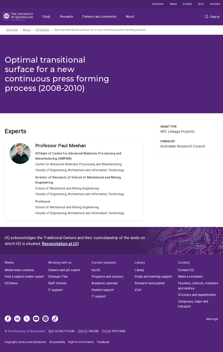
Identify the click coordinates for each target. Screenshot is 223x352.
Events (187, 3)
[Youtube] (36, 319)
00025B (94, 331)
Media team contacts (19, 270)
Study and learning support (153, 276)
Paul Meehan (74, 179)
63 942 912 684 (65, 331)
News (173, 3)
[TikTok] (55, 319)
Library (139, 270)
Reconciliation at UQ (60, 243)
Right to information (81, 342)
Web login (212, 319)
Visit (138, 290)
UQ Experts (42, 29)
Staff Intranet (57, 283)
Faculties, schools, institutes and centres (198, 285)
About (130, 16)
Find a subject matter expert (24, 276)
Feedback (103, 342)
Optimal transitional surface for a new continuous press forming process (100, 29)
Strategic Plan (58, 276)
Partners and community (99, 16)
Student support (102, 290)
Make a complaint (190, 276)
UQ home (158, 3)
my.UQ (95, 270)
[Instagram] (45, 319)
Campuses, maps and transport (193, 304)
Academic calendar (104, 283)
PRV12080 (118, 331)
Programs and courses (107, 276)
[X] (27, 319)
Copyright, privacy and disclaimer (25, 342)
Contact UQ (186, 270)
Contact (215, 3)
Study (46, 16)
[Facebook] (8, 319)
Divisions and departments (197, 295)
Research (66, 16)
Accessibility (57, 342)
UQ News (11, 283)
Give (201, 3)
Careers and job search (64, 270)
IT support (55, 290)
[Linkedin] (17, 319)
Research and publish (150, 283)
